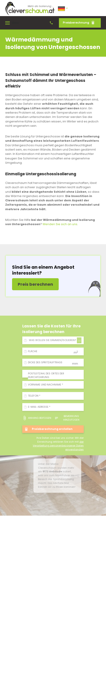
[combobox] (54, 340)
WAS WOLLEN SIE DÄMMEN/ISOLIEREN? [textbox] (52, 340)
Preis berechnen (35, 284)
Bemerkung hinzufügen (67, 418)
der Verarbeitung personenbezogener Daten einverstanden (58, 445)
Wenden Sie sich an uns (60, 224)
